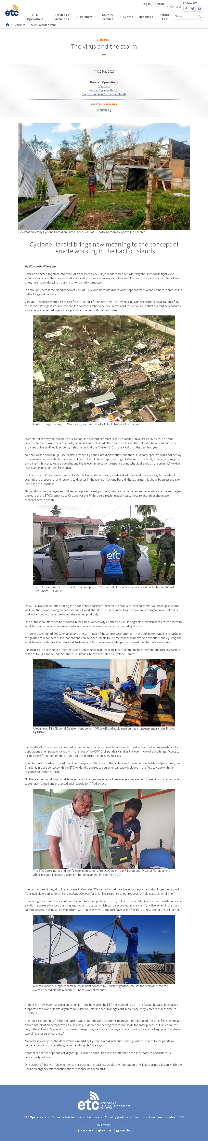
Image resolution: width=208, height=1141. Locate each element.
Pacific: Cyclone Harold (104, 90)
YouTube (199, 9)
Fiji (110, 110)
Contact (175, 6)
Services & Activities (62, 17)
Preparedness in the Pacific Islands (104, 94)
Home (7, 25)
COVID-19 (104, 86)
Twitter (193, 9)
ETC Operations (35, 17)
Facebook (186, 9)
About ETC (164, 17)
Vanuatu (101, 110)
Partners (86, 17)
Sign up (160, 4)
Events (128, 17)
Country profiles (108, 17)
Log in (146, 4)
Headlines (146, 17)
